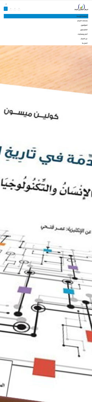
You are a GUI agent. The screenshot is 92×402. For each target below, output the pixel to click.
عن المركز (84, 38)
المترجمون (84, 29)
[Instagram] (11, 8)
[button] (6, 4)
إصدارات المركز (82, 20)
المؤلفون (84, 25)
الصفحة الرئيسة (82, 16)
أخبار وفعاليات (82, 34)
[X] (15, 8)
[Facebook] (19, 8)
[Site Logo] (81, 7)
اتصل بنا (84, 43)
